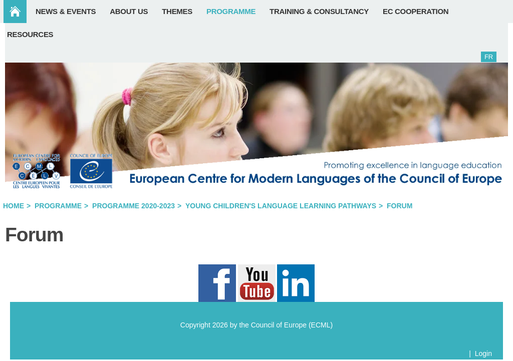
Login (483, 353)
